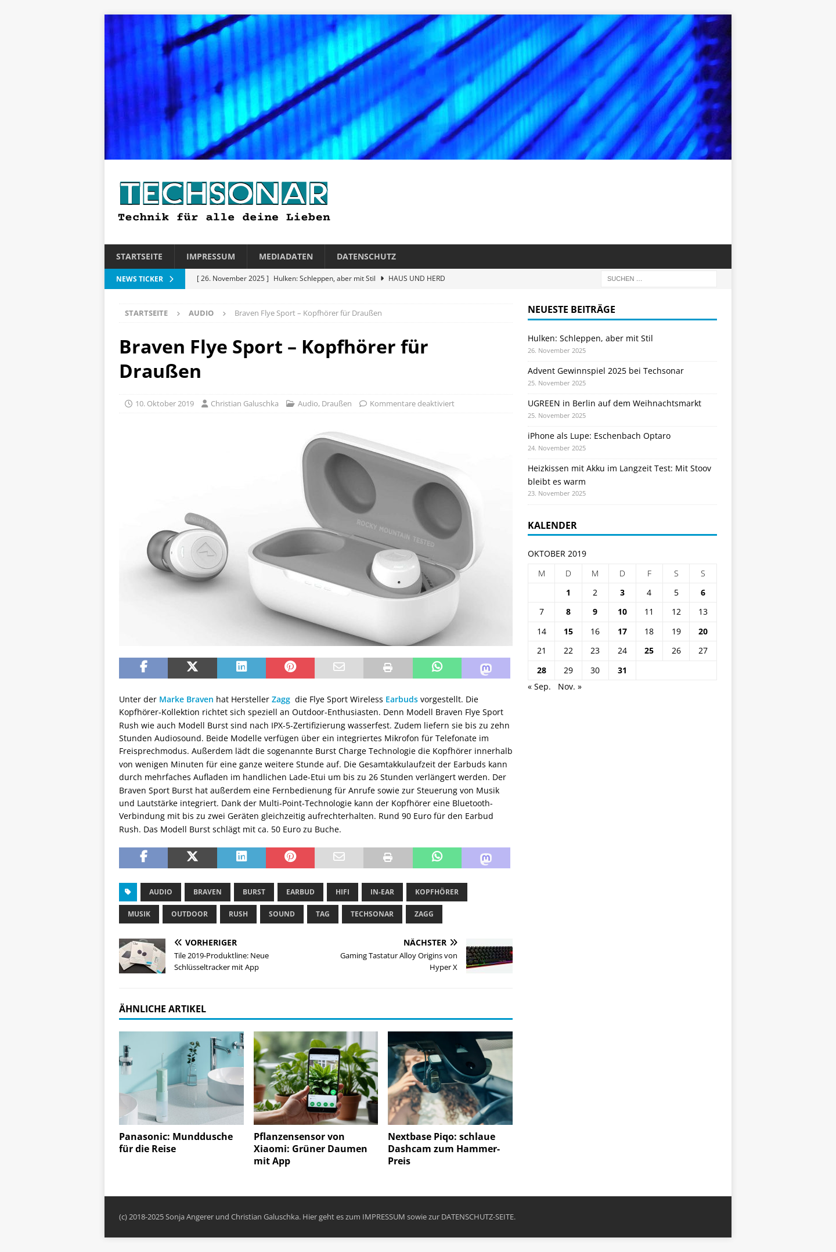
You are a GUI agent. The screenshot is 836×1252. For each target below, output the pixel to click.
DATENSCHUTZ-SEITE (477, 1216)
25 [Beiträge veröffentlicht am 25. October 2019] (649, 650)
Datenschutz (366, 256)
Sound (282, 914)
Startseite (139, 256)
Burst (254, 892)
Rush (238, 914)
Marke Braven (185, 699)
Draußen (337, 403)
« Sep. (539, 686)
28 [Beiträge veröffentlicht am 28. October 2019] (541, 670)
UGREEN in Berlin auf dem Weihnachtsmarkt (614, 403)
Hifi (342, 892)
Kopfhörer (437, 892)
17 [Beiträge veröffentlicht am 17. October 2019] (622, 631)
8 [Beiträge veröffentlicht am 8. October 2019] (568, 611)
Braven (207, 892)
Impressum (210, 256)
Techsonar (372, 914)
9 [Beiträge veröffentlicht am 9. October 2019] (595, 611)
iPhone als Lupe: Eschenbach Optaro (599, 435)
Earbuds (401, 699)
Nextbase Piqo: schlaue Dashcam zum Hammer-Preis (444, 1148)
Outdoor (189, 914)
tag (323, 914)
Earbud (300, 892)
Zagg (281, 699)
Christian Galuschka (245, 403)
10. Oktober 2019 (164, 403)
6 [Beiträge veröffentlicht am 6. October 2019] (703, 592)
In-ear (382, 892)
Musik (139, 914)
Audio (308, 403)
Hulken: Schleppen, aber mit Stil (590, 338)
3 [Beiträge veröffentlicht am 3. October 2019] (622, 592)
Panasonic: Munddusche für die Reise (176, 1142)
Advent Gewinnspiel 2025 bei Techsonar (606, 370)
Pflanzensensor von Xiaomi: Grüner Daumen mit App (310, 1148)
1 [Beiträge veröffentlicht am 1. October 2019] (568, 592)
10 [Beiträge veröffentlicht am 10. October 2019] (622, 611)
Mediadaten (286, 256)
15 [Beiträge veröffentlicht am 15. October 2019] (568, 631)
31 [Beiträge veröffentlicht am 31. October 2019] (622, 670)
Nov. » (570, 686)
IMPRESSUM (383, 1216)
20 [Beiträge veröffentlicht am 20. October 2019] (703, 631)
